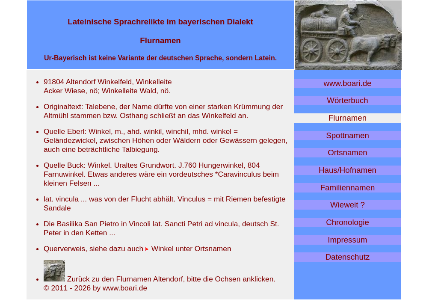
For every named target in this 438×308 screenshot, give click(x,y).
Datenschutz (348, 256)
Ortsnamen (347, 152)
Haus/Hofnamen (347, 170)
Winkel (159, 248)
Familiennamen (347, 187)
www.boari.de (348, 83)
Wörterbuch (347, 100)
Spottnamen (347, 135)
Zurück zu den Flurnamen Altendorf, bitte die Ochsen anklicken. (159, 279)
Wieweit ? (347, 204)
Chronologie (347, 222)
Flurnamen (347, 117)
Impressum (347, 239)
